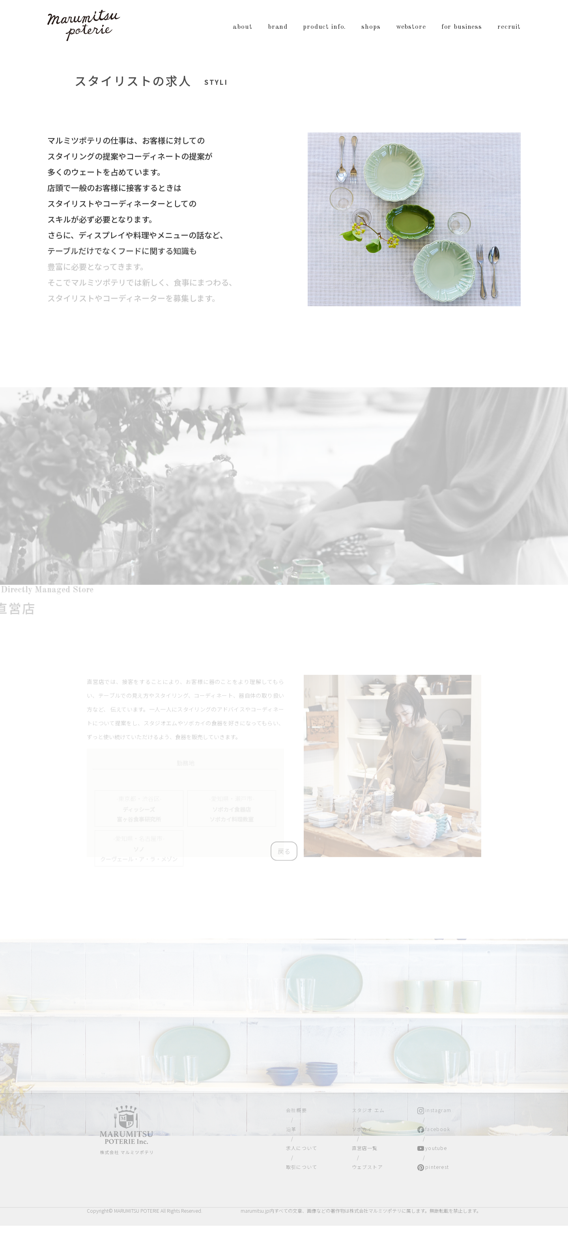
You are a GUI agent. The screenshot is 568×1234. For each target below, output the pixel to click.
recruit (509, 27)
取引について (301, 1166)
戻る (284, 852)
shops (370, 27)
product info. (324, 27)
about (242, 27)
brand (278, 27)
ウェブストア (367, 1166)
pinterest (437, 1166)
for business (461, 27)
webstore (411, 27)
